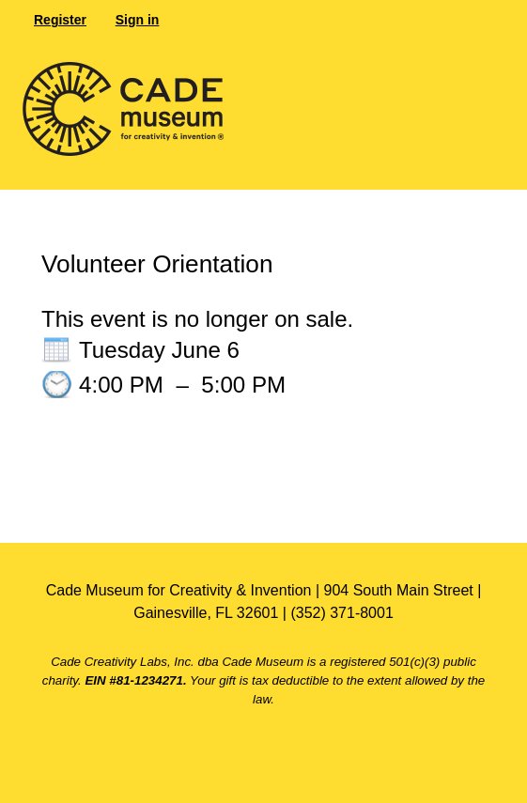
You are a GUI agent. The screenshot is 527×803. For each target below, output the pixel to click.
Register (60, 19)
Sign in (138, 19)
